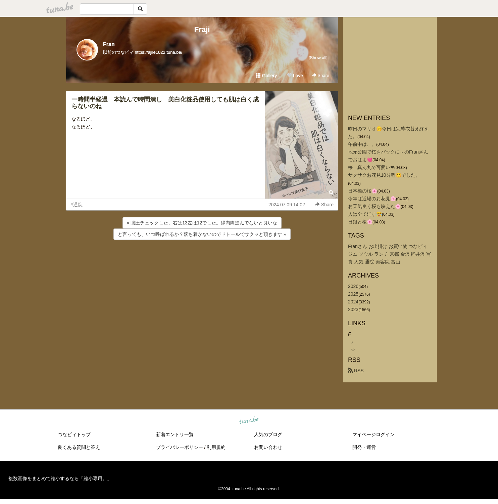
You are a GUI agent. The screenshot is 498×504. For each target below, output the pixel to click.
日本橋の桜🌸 (362, 191)
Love (295, 75)
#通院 (76, 204)
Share (320, 75)
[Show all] (318, 57)
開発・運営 (364, 447)
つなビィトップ (74, 434)
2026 (353, 286)
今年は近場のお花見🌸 (372, 198)
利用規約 (216, 447)
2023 (353, 309)
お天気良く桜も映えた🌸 (374, 206)
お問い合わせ (268, 447)
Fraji (202, 29)
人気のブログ (268, 434)
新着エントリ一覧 (175, 434)
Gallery (266, 75)
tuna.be (248, 421)
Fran (109, 44)
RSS (356, 370)
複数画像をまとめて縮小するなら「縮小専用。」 (60, 478)
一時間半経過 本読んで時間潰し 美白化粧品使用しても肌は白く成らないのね (165, 103)
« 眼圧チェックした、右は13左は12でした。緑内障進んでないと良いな (202, 222)
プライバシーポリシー (179, 447)
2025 (353, 294)
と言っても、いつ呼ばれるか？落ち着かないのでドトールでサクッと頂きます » (202, 234)
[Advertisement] (202, 259)
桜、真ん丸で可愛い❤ (371, 167)
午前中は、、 (362, 144)
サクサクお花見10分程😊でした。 (384, 175)
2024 (353, 301)
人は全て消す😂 (365, 214)
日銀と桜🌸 (360, 221)
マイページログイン (373, 434)
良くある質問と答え (79, 447)
